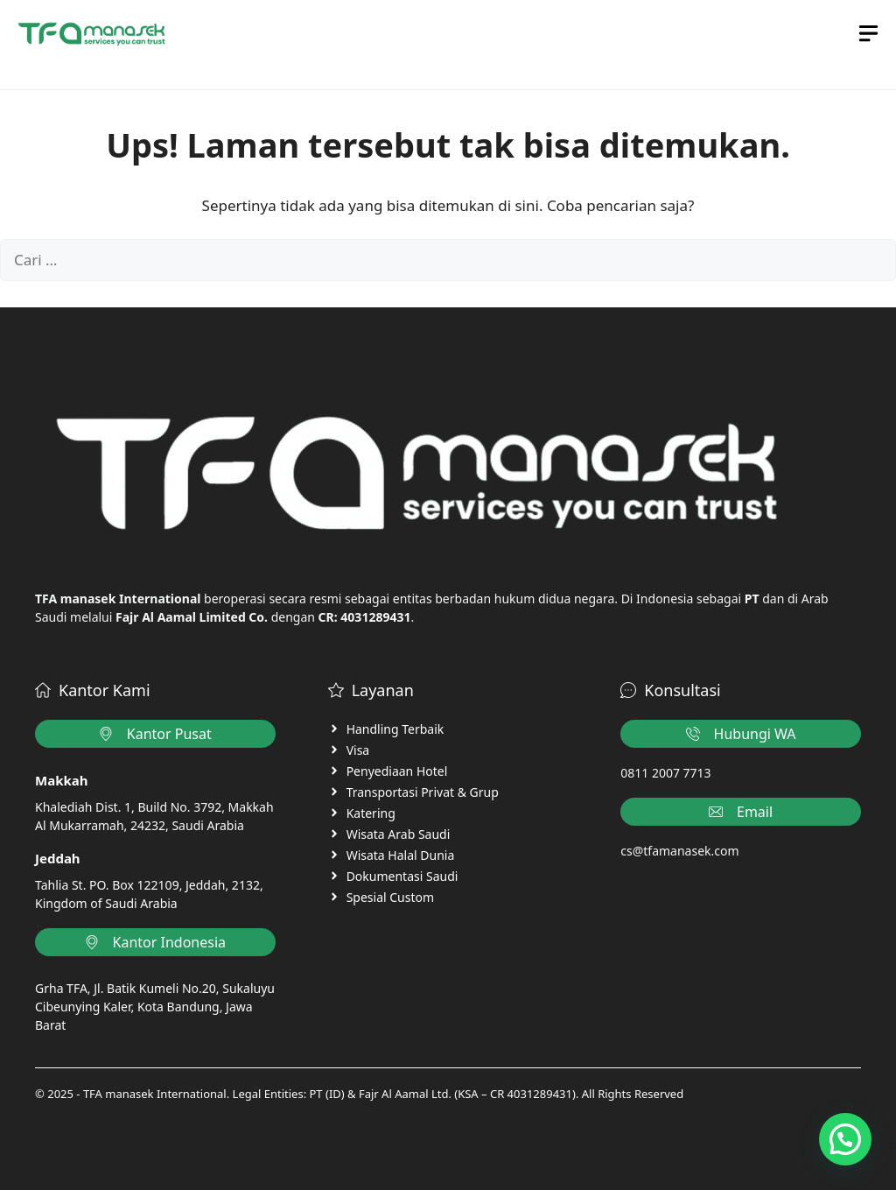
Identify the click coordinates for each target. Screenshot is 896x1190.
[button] (845, 1139)
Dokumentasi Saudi (402, 876)
